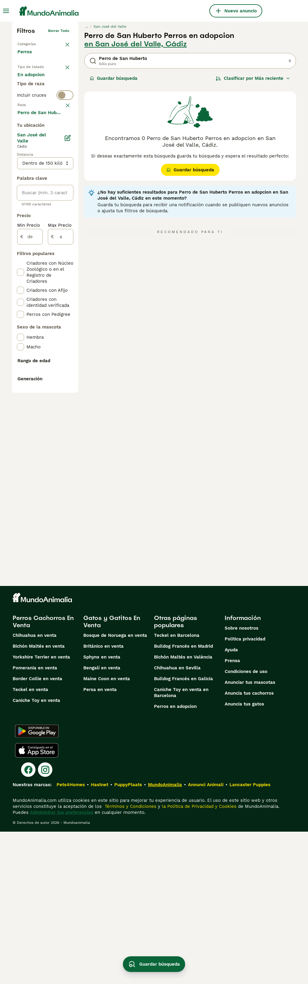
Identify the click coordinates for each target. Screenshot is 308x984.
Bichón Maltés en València (183, 809)
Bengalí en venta (101, 820)
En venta (32, 80)
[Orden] (253, 78)
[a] (60, 399)
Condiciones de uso (246, 824)
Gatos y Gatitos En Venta (111, 774)
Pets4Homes (71, 937)
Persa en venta (100, 842)
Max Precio (60, 388)
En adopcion (35, 95)
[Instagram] (45, 922)
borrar (63, 144)
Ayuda (231, 802)
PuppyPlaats (128, 937)
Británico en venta (103, 798)
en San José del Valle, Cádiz (135, 44)
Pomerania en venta (35, 820)
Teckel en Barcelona (176, 787)
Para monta (35, 109)
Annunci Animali (205, 937)
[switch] (45, 132)
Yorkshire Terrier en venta (41, 809)
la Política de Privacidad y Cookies (198, 958)
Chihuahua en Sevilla (177, 820)
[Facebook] (28, 922)
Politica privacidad (245, 791)
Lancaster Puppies (249, 937)
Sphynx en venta (101, 809)
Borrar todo (58, 31)
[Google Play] (37, 883)
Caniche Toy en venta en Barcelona (181, 845)
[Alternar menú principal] (6, 11)
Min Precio (28, 388)
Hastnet (99, 937)
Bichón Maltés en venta (39, 798)
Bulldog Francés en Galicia (183, 831)
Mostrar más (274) (42, 274)
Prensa (232, 813)
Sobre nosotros (241, 780)
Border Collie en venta (37, 831)
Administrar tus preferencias (61, 964)
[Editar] (67, 300)
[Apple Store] (37, 902)
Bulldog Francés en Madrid (183, 798)
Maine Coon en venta (106, 831)
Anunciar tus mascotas (250, 834)
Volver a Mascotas (33, 43)
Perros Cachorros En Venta (43, 774)
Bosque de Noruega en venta (115, 787)
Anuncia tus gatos (244, 856)
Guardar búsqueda (113, 78)
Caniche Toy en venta (36, 852)
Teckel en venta (30, 842)
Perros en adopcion (175, 858)
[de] (30, 399)
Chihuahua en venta (35, 787)
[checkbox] (20, 176)
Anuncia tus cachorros (249, 845)
